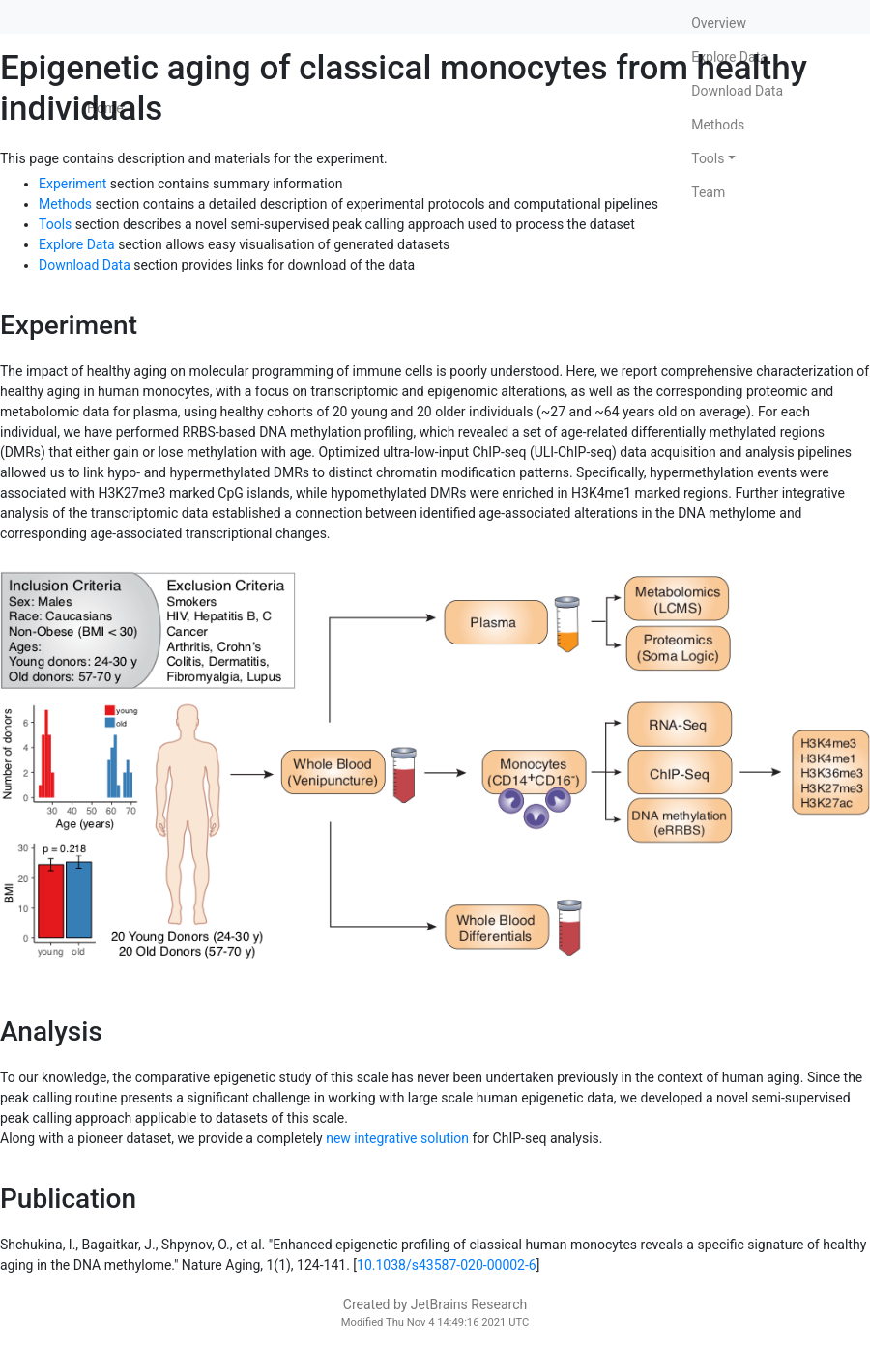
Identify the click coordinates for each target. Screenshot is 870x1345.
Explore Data (729, 57)
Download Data (737, 91)
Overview (718, 23)
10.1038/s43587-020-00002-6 (446, 1265)
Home (105, 108)
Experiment (72, 183)
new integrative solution (397, 1138)
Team (708, 192)
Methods (717, 124)
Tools (707, 158)
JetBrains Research (469, 1304)
